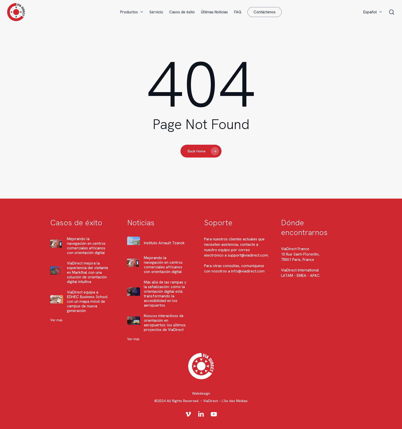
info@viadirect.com (248, 271)
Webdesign (201, 393)
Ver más (56, 320)
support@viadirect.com (248, 255)
